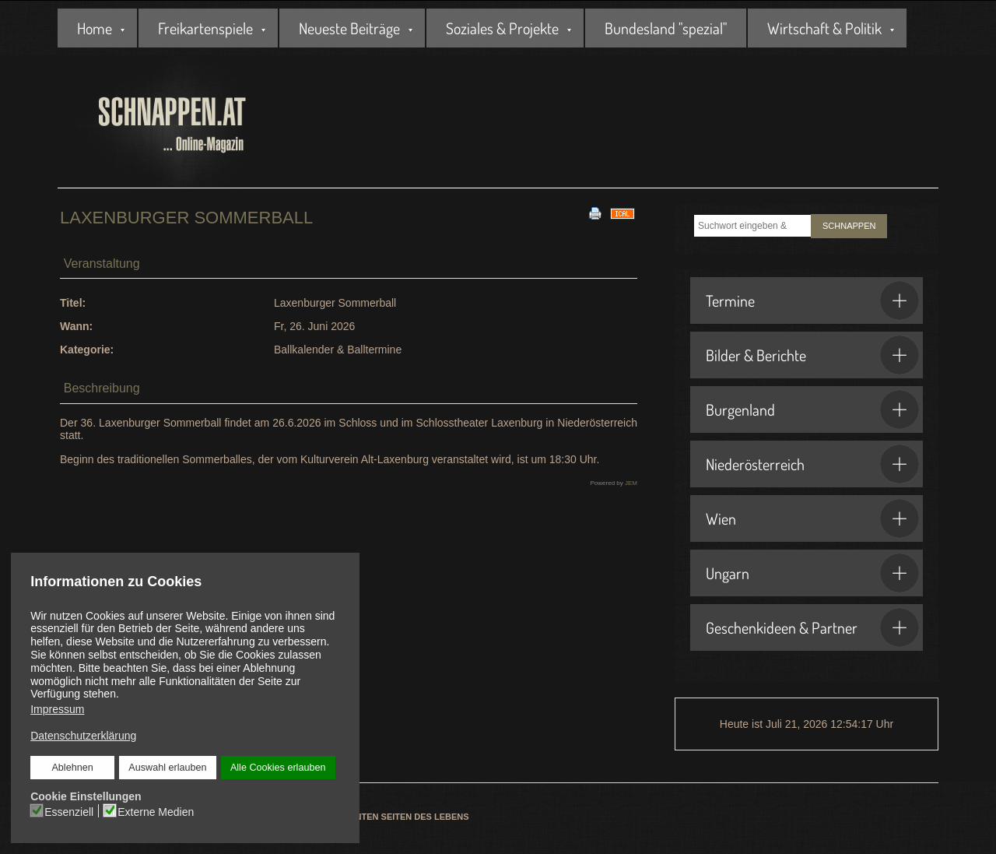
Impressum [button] (57, 709)
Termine (812, 300)
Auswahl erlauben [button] (167, 767)
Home (94, 28)
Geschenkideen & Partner (812, 627)
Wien (812, 518)
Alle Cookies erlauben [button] (278, 767)
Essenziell (68, 812)
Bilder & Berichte (812, 355)
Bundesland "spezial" (666, 28)
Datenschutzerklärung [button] (83, 735)
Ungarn (812, 573)
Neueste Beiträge (349, 28)
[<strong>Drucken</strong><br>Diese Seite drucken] (595, 212)
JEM (631, 483)
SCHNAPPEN (848, 225)
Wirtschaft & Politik (824, 28)
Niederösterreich (812, 464)
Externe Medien (155, 812)
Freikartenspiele (205, 28)
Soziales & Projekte (502, 28)
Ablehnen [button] (72, 767)
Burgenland (812, 409)
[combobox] (752, 226)
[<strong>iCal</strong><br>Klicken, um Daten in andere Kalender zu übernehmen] (622, 212)
